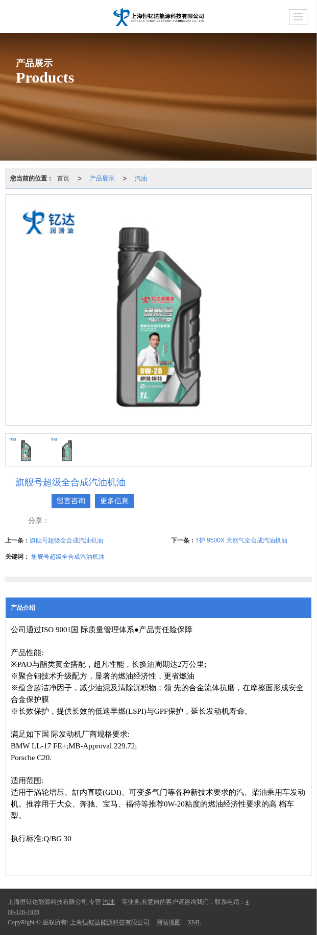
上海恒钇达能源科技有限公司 (110, 922)
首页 (63, 178)
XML (194, 922)
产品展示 (102, 178)
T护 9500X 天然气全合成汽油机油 (242, 540)
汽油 (141, 178)
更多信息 (114, 501)
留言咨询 (71, 501)
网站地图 (168, 922)
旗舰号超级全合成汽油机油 (66, 540)
